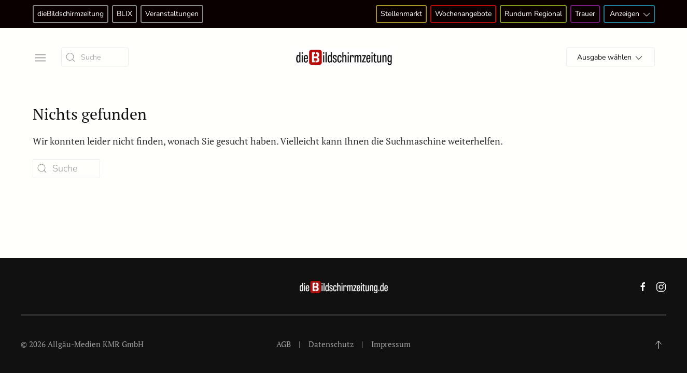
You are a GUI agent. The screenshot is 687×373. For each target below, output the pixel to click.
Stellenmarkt (401, 14)
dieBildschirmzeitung (70, 14)
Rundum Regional (533, 14)
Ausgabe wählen (610, 57)
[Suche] (95, 57)
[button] (39, 57)
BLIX (124, 14)
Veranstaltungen (172, 14)
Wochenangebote (463, 14)
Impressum (391, 344)
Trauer (585, 14)
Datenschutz (331, 344)
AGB (283, 344)
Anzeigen (631, 14)
